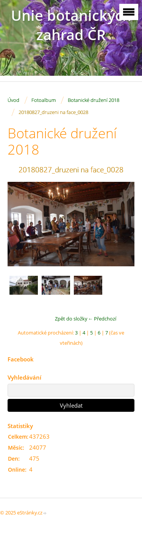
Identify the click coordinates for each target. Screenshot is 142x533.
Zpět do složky (71, 318)
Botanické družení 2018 (93, 100)
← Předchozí (102, 318)
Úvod (13, 100)
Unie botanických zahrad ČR (71, 25)
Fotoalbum (43, 100)
